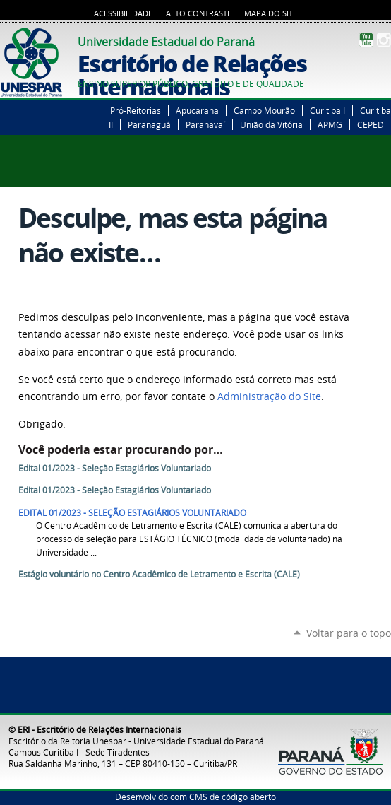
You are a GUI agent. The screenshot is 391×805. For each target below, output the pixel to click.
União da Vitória (271, 124)
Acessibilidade (123, 13)
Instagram (384, 40)
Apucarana (197, 110)
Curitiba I (327, 110)
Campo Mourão (264, 110)
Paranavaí (205, 124)
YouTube (366, 40)
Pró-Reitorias (135, 110)
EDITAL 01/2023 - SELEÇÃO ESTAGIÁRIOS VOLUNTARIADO (132, 513)
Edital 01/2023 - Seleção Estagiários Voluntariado (114, 468)
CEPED (370, 124)
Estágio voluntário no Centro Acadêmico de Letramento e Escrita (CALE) (159, 574)
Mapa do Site (270, 13)
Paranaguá (149, 124)
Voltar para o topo (348, 633)
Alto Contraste (198, 13)
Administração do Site (269, 396)
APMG (330, 124)
